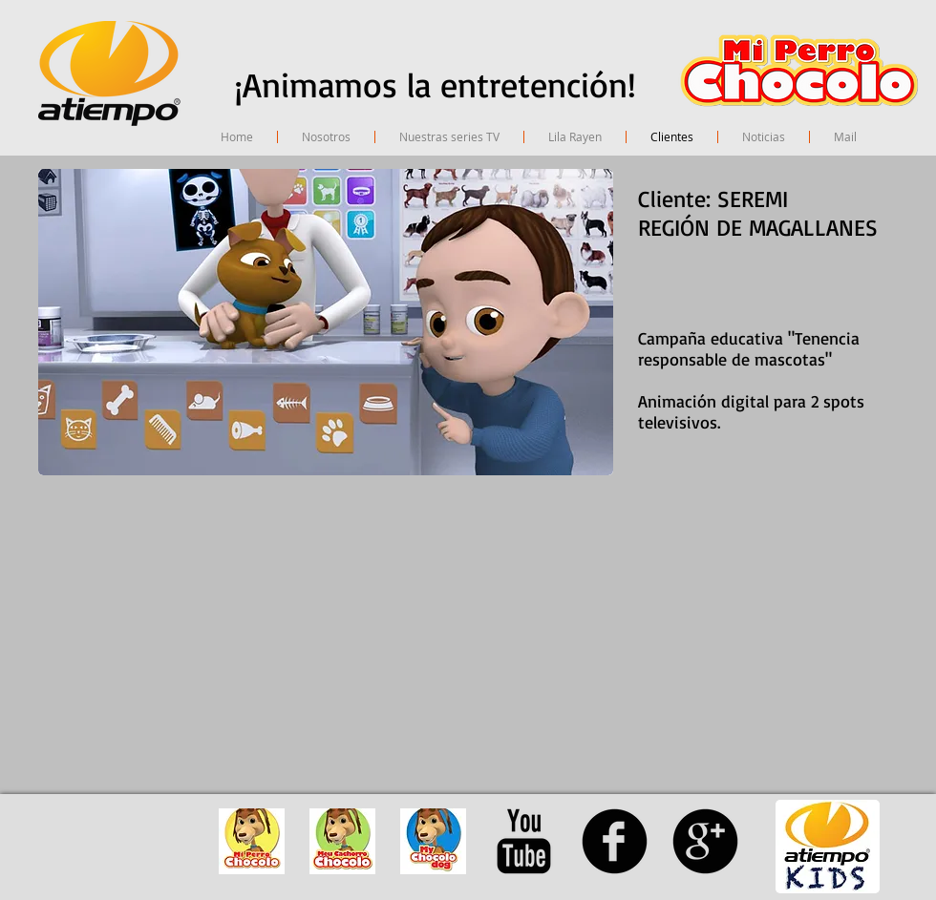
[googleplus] (705, 841)
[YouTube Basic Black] (524, 841)
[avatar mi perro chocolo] (252, 841)
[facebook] (615, 841)
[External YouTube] (273, 629)
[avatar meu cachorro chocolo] (342, 841)
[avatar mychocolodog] (433, 841)
